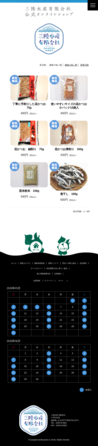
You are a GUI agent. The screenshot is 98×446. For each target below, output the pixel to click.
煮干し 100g (69, 193)
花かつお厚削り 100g (69, 149)
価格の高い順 (71, 65)
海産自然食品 (39, 263)
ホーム (13, 263)
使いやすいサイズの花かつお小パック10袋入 (69, 106)
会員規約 (57, 274)
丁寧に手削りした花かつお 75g (30, 106)
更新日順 (84, 65)
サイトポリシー (37, 268)
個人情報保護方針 (44, 274)
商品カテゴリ (25, 263)
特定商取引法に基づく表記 (56, 268)
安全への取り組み (69, 263)
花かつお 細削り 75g (29, 149)
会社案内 (83, 263)
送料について (53, 263)
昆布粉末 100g (29, 190)
